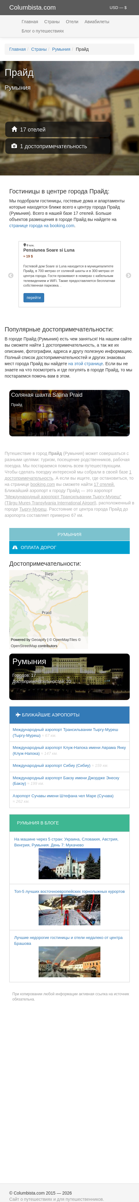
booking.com (42, 484)
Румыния (61, 49)
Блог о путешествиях (43, 30)
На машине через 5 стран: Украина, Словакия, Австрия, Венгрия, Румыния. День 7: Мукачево (66, 858)
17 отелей (28, 129)
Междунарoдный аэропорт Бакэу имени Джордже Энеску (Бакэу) (66, 781)
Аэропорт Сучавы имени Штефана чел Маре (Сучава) (63, 798)
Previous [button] (11, 276)
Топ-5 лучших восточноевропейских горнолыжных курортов (69, 907)
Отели (72, 21)
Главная (30, 21)
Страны (52, 21)
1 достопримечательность (49, 146)
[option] (70, 274)
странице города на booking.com (41, 225)
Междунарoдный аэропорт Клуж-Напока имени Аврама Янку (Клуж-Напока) (69, 750)
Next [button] (128, 276)
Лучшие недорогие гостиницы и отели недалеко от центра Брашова (68, 956)
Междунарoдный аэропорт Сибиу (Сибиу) (60, 765)
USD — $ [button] (118, 7)
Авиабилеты (97, 21)
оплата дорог (34, 547)
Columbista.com (32, 7)
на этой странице (85, 363)
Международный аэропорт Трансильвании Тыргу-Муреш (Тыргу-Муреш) (65, 732)
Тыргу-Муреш (33, 509)
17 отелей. (104, 484)
